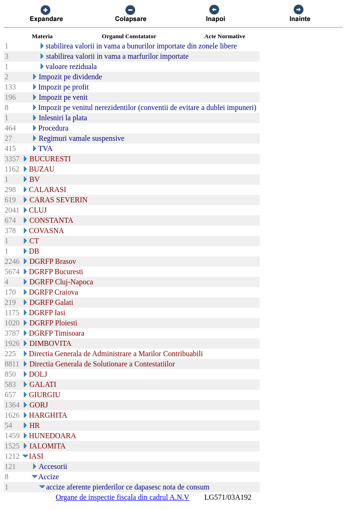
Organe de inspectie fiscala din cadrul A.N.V (122, 497)
